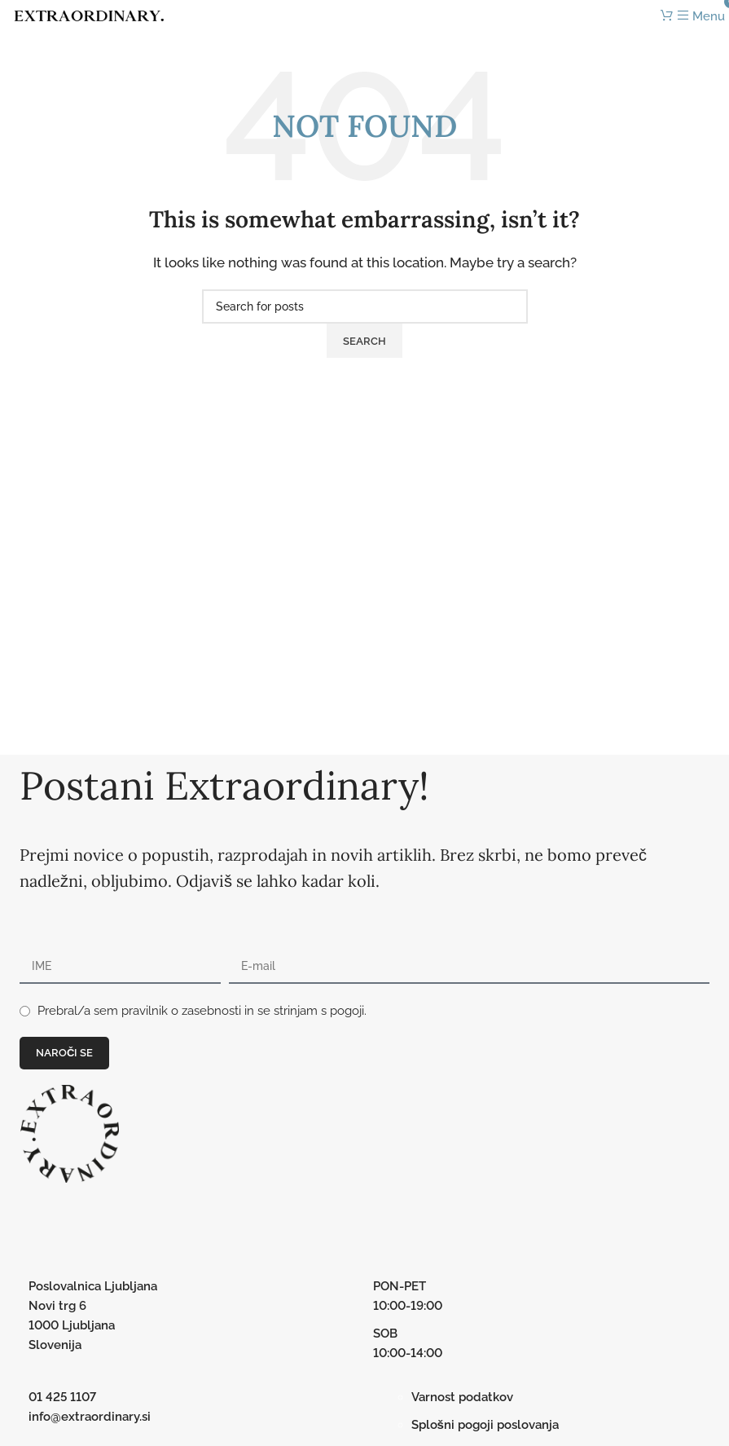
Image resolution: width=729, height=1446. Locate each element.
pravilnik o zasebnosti (181, 1010)
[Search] (365, 306)
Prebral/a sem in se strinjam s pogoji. (202, 1010)
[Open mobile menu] (701, 16)
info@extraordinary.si (90, 1416)
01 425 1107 (62, 1397)
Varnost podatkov (462, 1397)
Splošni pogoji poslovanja (485, 1424)
